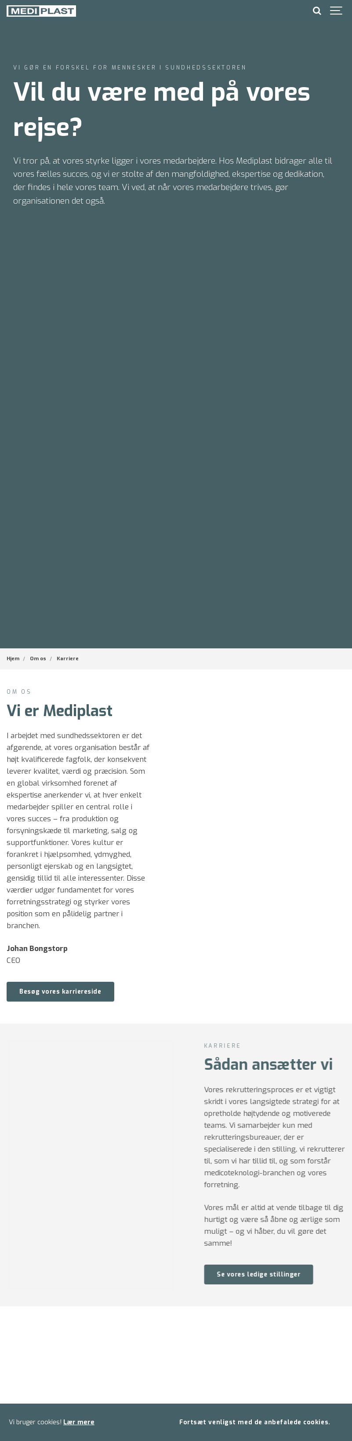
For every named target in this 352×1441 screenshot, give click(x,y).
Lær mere (78, 1422)
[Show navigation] (336, 11)
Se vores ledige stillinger (271, 1274)
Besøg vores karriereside (60, 991)
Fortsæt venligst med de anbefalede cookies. (254, 1422)
